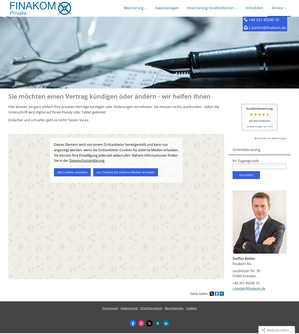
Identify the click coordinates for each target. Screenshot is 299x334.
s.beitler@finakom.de (269, 28)
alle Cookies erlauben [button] (72, 173)
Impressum (110, 309)
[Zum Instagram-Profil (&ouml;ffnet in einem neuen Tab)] (141, 324)
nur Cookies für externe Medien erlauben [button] (125, 173)
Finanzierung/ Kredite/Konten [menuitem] (210, 8)
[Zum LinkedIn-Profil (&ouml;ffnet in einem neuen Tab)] (166, 324)
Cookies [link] (191, 309)
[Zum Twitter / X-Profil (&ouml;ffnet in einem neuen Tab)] (149, 324)
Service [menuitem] (277, 8)
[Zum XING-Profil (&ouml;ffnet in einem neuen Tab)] (158, 324)
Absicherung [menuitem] (133, 8)
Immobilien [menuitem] (254, 8)
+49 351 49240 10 (266, 20)
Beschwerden (174, 309)
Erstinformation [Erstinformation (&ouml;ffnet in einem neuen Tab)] (151, 309)
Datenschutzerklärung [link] (86, 161)
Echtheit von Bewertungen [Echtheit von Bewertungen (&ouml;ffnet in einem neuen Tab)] (272, 139)
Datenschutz (129, 309)
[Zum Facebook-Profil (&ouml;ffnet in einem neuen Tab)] (133, 324)
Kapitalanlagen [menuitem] (167, 8)
